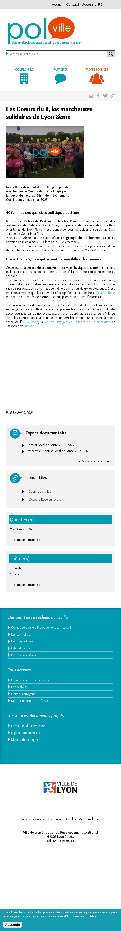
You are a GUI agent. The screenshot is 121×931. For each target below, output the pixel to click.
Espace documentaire (25, 733)
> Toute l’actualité (27, 540)
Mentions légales (90, 819)
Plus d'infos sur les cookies (77, 916)
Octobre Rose (105, 293)
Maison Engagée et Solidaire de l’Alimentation (77, 322)
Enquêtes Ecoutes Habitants (30, 680)
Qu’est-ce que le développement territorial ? (41, 627)
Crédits (71, 819)
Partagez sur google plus (112, 96)
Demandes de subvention (28, 726)
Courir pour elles (40, 491)
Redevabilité (19, 687)
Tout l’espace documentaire (92, 461)
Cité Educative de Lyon (26, 648)
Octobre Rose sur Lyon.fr (46, 499)
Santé (18, 568)
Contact (72, 4)
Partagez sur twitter (105, 96)
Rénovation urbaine (24, 655)
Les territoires (20, 634)
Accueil (57, 4)
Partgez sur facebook (98, 96)
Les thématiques (22, 641)
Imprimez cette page (91, 96)
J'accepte (12, 924)
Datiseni (29, 326)
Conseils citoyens (23, 694)
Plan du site (56, 819)
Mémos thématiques (25, 740)
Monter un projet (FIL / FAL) (29, 701)
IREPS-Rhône (30, 322)
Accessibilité (92, 4)
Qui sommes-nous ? (33, 819)
